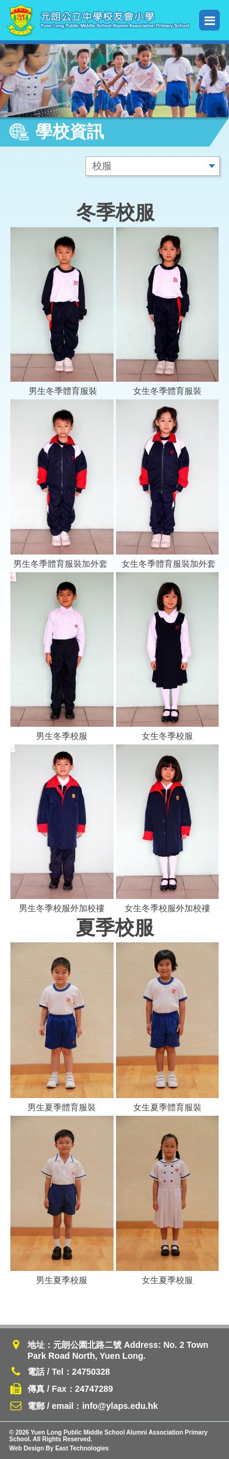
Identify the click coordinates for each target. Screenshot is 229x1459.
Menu (210, 20)
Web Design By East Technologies (59, 1448)
